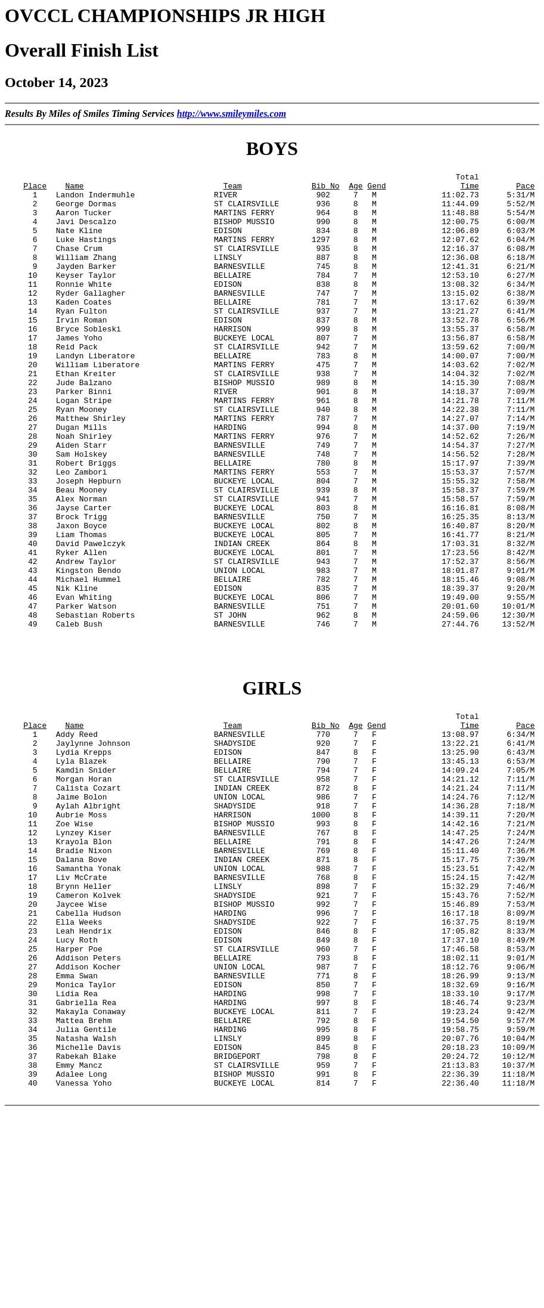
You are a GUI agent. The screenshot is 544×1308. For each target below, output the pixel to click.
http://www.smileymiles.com (231, 114)
